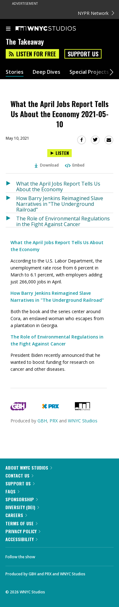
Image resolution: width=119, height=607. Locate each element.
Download (47, 165)
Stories (14, 72)
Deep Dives (46, 72)
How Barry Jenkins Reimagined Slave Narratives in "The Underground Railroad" (59, 204)
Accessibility (21, 539)
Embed (74, 165)
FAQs (12, 491)
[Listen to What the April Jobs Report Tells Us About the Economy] (11, 185)
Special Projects (89, 72)
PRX (54, 421)
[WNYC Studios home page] (54, 29)
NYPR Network (96, 13)
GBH (42, 421)
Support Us (83, 54)
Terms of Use (21, 523)
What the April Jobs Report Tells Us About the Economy (58, 186)
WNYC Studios (82, 421)
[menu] (8, 29)
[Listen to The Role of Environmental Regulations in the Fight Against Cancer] (11, 220)
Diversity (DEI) (22, 507)
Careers (16, 515)
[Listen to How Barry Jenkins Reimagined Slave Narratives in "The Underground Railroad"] (11, 203)
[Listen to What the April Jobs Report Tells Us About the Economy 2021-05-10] (59, 153)
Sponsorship (21, 499)
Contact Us (19, 475)
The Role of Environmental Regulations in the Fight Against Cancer (63, 221)
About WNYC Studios (28, 467)
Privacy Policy (22, 531)
